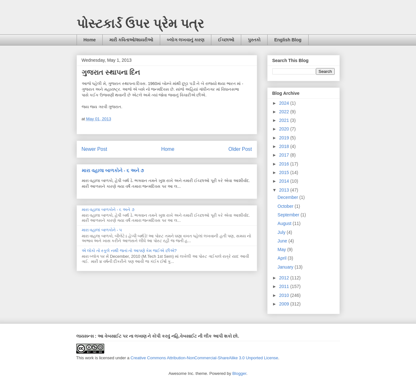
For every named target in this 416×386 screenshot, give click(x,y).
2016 (284, 163)
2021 (284, 120)
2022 (284, 111)
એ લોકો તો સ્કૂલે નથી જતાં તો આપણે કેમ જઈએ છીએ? (129, 250)
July (282, 232)
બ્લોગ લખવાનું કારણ (185, 39)
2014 (284, 181)
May (282, 249)
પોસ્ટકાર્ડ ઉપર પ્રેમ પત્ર (140, 24)
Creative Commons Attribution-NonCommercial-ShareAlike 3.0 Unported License (204, 357)
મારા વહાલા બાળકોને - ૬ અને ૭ (113, 170)
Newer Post (94, 149)
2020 (284, 128)
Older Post (240, 149)
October (286, 206)
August (284, 223)
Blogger (239, 373)
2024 (284, 103)
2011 (284, 286)
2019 (284, 137)
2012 (284, 277)
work (89, 357)
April (282, 258)
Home (90, 39)
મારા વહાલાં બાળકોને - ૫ (102, 230)
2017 (284, 155)
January (286, 267)
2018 (284, 146)
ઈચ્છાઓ (226, 39)
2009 (284, 303)
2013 (284, 190)
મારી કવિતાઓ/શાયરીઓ (131, 39)
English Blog (288, 39)
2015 (284, 172)
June (282, 240)
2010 (284, 295)
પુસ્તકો (254, 39)
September (288, 214)
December (288, 197)
